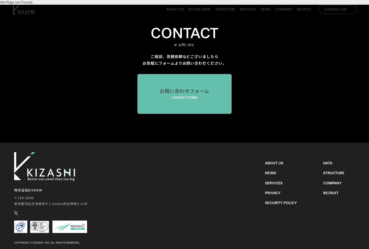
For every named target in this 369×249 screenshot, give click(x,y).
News (266, 9)
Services (248, 9)
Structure (225, 9)
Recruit (304, 9)
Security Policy (281, 203)
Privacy (273, 193)
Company (284, 9)
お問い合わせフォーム (184, 93)
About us (175, 9)
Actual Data (199, 9)
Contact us (335, 9)
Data (327, 163)
